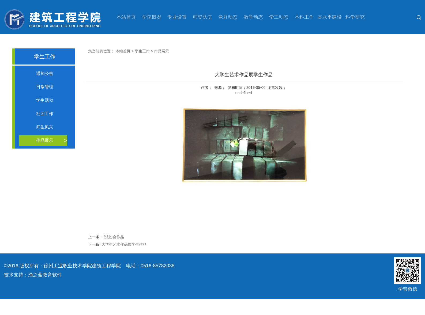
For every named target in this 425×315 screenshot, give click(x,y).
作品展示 (44, 140)
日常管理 (44, 87)
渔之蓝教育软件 (45, 275)
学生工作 (142, 51)
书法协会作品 (112, 237)
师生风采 (44, 127)
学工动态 (278, 17)
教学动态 (253, 17)
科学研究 (355, 17)
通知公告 (44, 73)
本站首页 (126, 17)
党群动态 (228, 17)
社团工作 (44, 113)
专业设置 (177, 17)
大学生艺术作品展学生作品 (123, 244)
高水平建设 (330, 17)
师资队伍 (202, 17)
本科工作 (304, 17)
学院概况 (151, 17)
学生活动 (44, 100)
